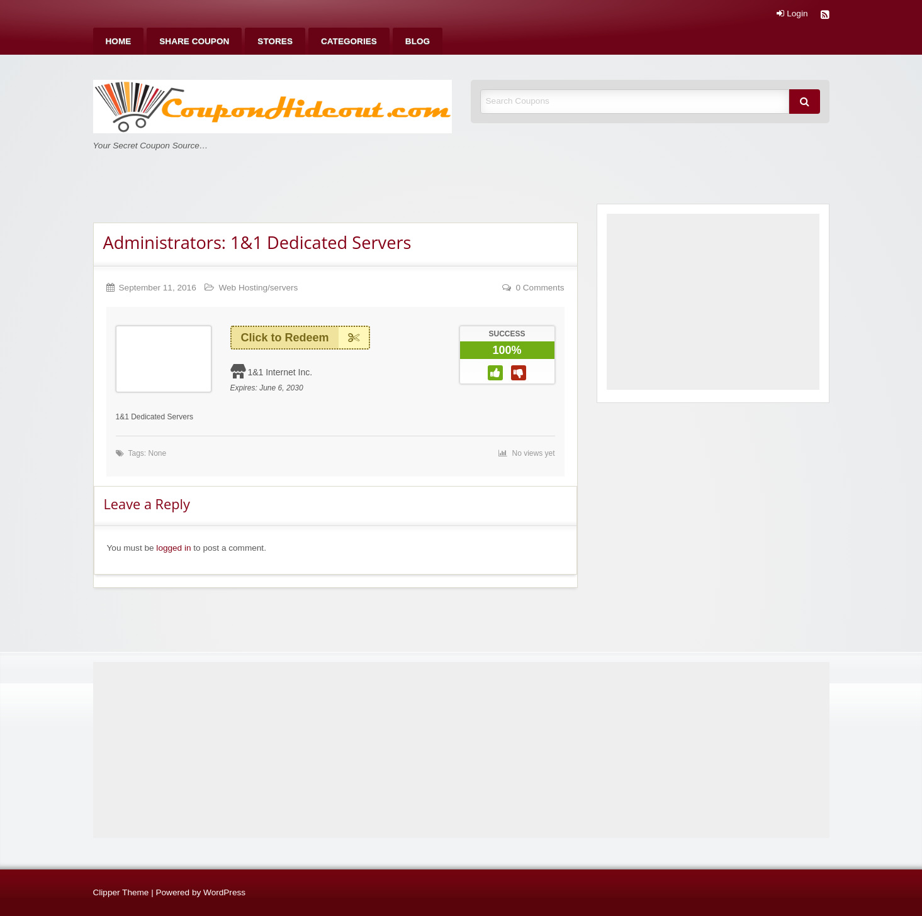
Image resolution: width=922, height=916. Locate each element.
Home (119, 41)
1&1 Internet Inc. (279, 372)
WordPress (224, 892)
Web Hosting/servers (258, 287)
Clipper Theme (121, 892)
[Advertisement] (713, 302)
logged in (173, 548)
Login (792, 13)
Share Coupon (194, 41)
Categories (349, 41)
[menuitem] (118, 41)
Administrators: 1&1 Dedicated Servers (257, 242)
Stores (275, 41)
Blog (417, 41)
